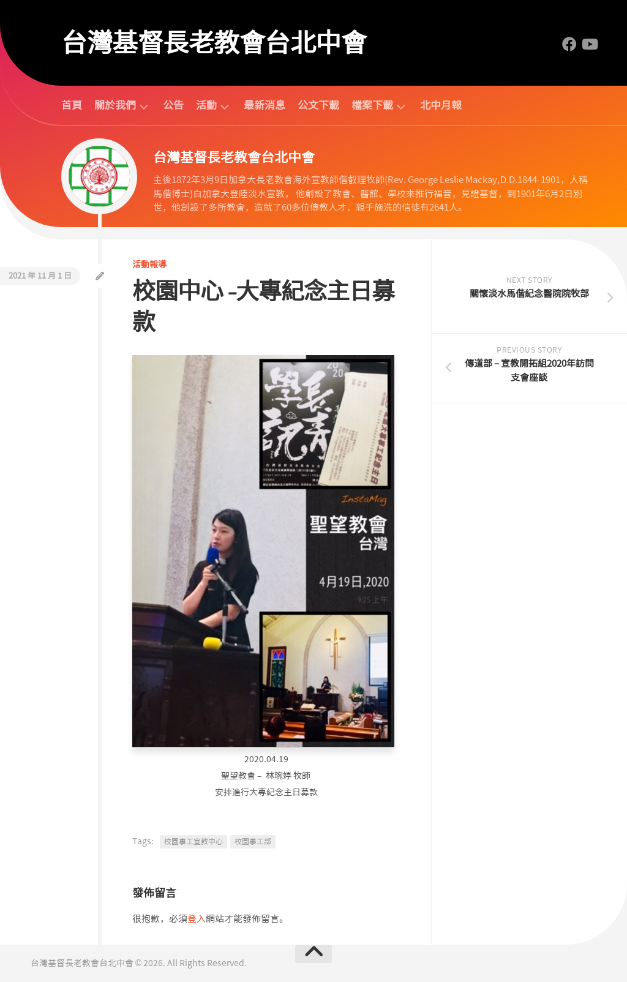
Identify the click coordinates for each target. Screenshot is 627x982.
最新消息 (264, 105)
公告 (173, 105)
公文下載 (318, 105)
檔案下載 (372, 105)
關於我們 (115, 105)
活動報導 (149, 264)
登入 (196, 919)
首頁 (71, 105)
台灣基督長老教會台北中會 (213, 42)
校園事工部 (253, 842)
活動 (206, 105)
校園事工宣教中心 (193, 842)
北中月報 (441, 105)
